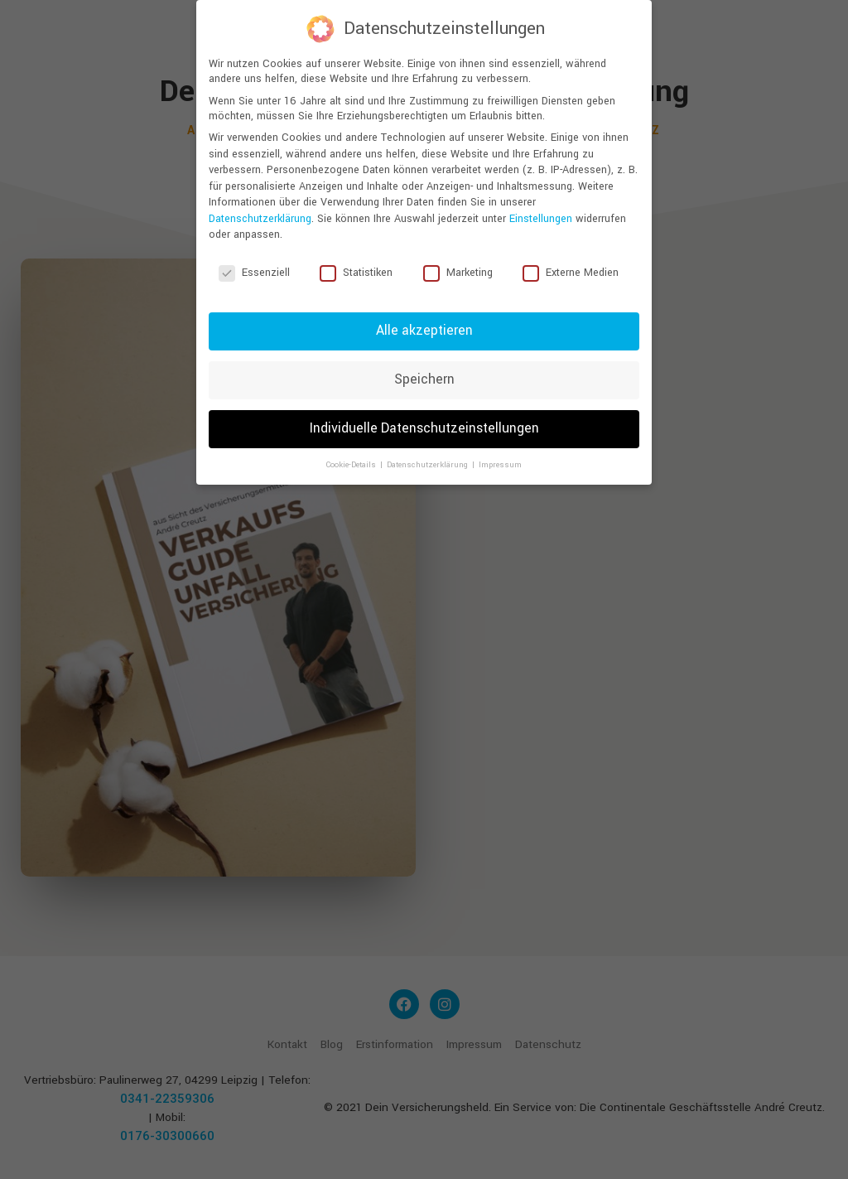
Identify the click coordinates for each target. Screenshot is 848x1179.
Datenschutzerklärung (260, 218)
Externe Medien (571, 272)
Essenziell (254, 272)
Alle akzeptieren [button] (424, 330)
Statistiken (356, 272)
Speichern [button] (424, 379)
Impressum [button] (500, 465)
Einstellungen (540, 218)
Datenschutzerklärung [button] (428, 465)
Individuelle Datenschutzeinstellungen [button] (424, 428)
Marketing (458, 272)
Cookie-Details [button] (352, 465)
